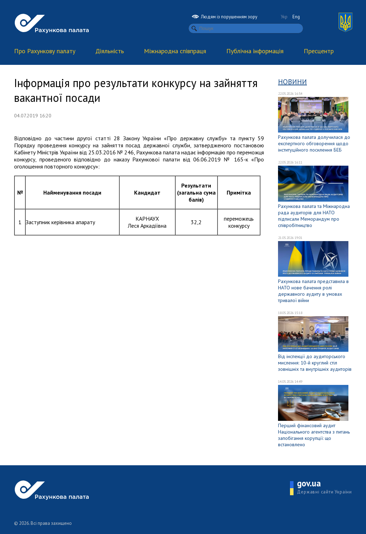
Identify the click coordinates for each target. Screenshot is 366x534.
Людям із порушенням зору (224, 17)
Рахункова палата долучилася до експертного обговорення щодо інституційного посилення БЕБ (314, 143)
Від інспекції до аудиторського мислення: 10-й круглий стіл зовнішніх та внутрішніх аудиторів (315, 362)
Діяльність (109, 51)
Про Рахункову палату (44, 51)
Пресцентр (319, 51)
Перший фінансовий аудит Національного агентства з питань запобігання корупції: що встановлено (314, 435)
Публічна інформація (255, 51)
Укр (284, 17)
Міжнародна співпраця (175, 51)
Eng (296, 17)
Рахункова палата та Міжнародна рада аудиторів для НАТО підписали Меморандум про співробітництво (314, 215)
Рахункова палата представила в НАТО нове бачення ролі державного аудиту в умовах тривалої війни (313, 290)
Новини (292, 81)
